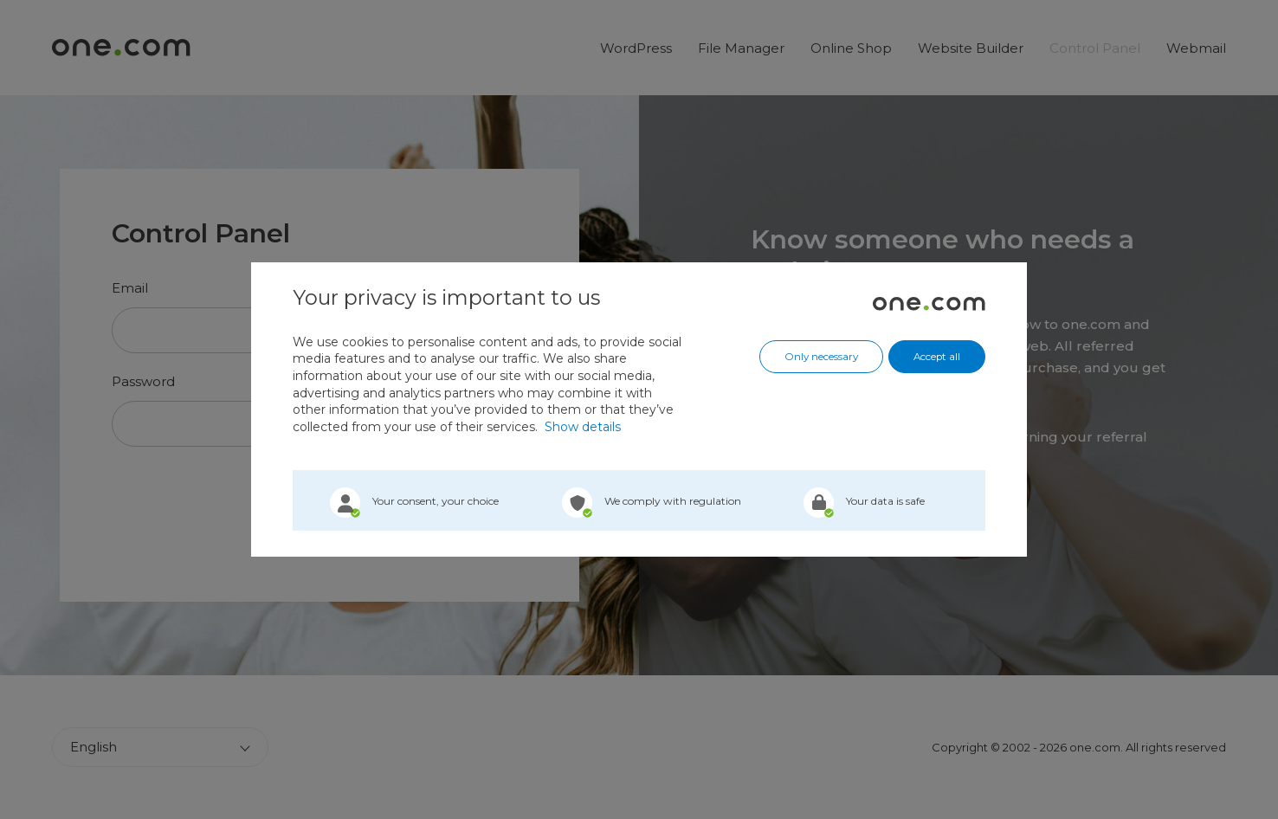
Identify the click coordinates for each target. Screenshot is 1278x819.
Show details (583, 427)
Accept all (936, 357)
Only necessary (821, 357)
